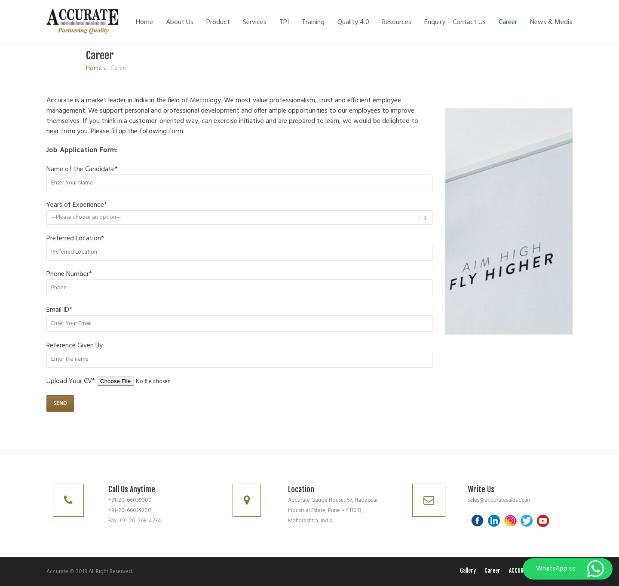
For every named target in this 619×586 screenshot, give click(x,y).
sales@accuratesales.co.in (499, 500)
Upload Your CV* (130, 381)
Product (218, 22)
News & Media (551, 22)
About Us (179, 22)
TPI (284, 22)
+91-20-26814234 (140, 520)
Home (144, 22)
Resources (396, 22)
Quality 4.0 (353, 22)
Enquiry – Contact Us (455, 22)
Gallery (468, 570)
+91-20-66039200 (129, 510)
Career (508, 22)
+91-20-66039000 (130, 500)
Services (255, 22)
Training (313, 22)
